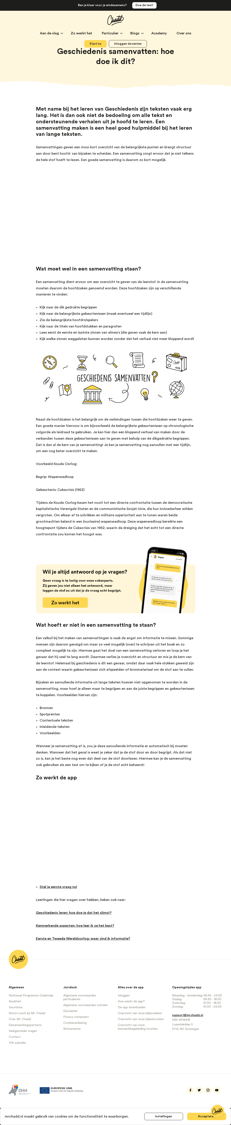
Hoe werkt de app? (131, 1001)
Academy (159, 33)
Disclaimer (70, 1011)
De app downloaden (132, 1007)
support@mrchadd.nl (187, 1015)
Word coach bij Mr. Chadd (27, 1013)
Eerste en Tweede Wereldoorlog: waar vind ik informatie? (83, 938)
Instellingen (163, 1116)
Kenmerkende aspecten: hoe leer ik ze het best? (75, 925)
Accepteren (206, 1116)
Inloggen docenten (128, 43)
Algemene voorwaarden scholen (85, 1005)
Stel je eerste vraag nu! (58, 887)
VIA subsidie (17, 1042)
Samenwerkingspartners (25, 1025)
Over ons (183, 33)
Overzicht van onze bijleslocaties (141, 1019)
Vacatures (16, 1007)
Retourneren (72, 1028)
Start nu (95, 43)
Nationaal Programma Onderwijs (31, 995)
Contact (15, 1036)
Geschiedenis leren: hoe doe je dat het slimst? (74, 913)
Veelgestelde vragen (23, 1031)
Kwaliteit (15, 1001)
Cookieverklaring (75, 1022)
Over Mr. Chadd (20, 1019)
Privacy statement (76, 1017)
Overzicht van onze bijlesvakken (140, 1013)
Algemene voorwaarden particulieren (79, 997)
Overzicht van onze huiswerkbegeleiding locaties (138, 1027)
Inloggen (124, 995)
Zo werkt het (82, 33)
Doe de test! (144, 5)
